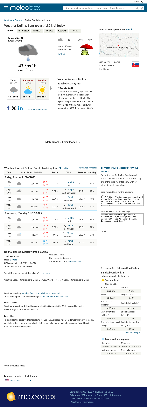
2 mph (70, 182)
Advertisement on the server (97, 398)
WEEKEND (62, 31)
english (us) (18, 380)
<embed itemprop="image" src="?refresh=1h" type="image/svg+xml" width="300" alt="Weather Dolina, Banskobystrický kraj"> (122, 219)
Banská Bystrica (75, 261)
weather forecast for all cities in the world (41, 293)
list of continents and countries (54, 296)
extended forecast (88, 167)
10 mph (70, 233)
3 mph (70, 217)
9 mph (70, 241)
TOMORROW (23, 31)
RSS (105, 395)
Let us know (45, 273)
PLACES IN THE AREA (37, 109)
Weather (8, 20)
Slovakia (18, 20)
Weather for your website (83, 402)
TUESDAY (37, 31)
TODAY (10, 31)
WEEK (75, 31)
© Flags (98, 395)
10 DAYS (49, 31)
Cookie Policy (76, 398)
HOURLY (61, 54)
